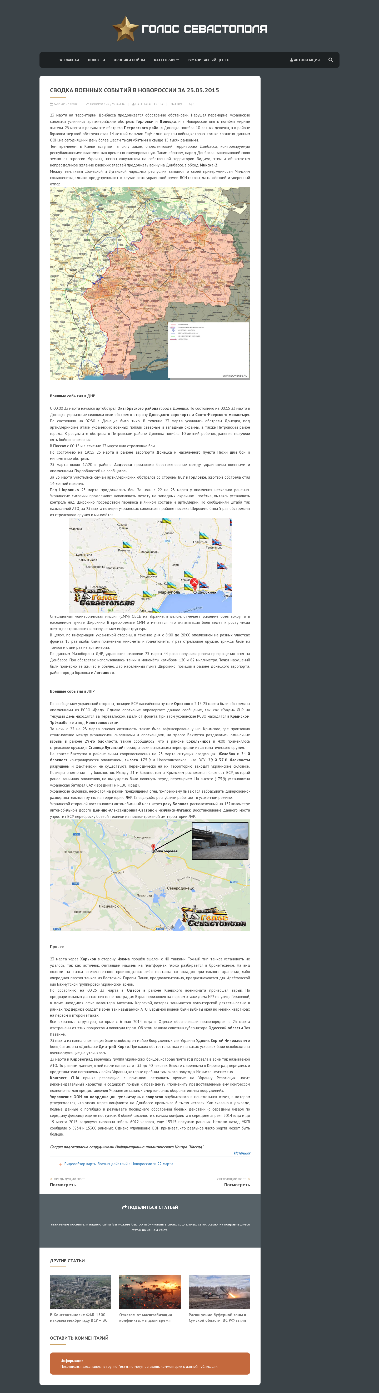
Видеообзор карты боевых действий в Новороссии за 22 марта (118, 1163)
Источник (242, 1153)
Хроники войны (129, 60)
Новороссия (99, 104)
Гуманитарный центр (208, 60)
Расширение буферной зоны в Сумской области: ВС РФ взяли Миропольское (217, 1320)
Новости (96, 60)
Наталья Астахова (147, 104)
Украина (118, 104)
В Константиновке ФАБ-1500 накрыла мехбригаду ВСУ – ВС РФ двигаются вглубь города (78, 1320)
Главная (69, 60)
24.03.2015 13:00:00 (64, 104)
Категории (166, 60)
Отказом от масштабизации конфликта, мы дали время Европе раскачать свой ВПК (145, 1320)
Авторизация (305, 60)
